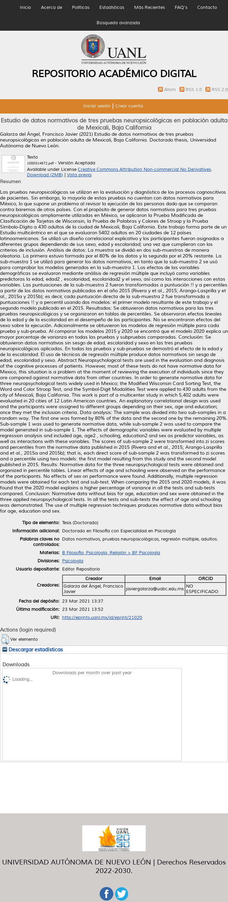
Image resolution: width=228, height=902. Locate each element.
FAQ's (181, 7)
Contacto (207, 7)
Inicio (25, 7)
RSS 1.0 (194, 89)
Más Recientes (149, 7)
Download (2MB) (45, 175)
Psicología (72, 561)
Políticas (80, 7)
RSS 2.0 (220, 89)
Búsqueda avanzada (118, 23)
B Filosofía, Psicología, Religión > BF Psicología (111, 553)
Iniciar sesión (97, 106)
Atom (170, 89)
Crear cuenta (129, 106)
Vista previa (79, 175)
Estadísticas (111, 7)
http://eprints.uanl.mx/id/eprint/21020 (102, 617)
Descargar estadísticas (32, 650)
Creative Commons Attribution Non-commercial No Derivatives (144, 169)
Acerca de (51, 7)
